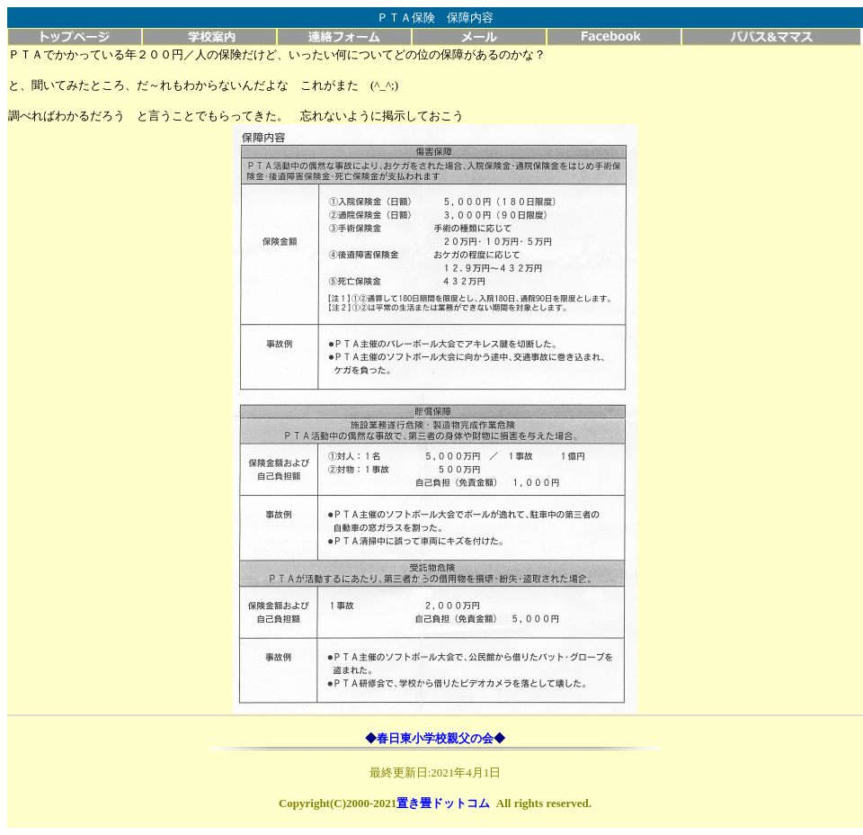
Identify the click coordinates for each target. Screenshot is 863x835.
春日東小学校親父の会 (435, 738)
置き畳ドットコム (443, 803)
